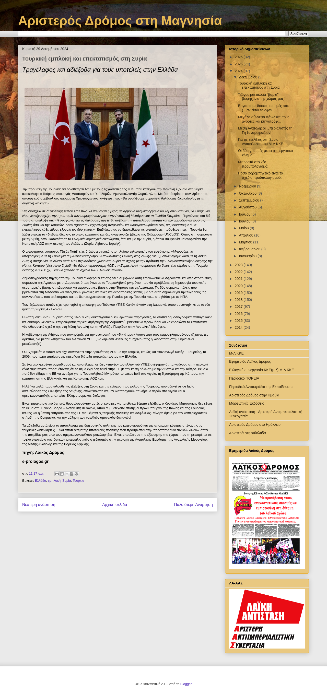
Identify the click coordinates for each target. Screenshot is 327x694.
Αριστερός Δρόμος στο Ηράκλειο (255, 424)
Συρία (67, 481)
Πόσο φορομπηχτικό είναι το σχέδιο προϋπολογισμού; (260, 175)
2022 (239, 272)
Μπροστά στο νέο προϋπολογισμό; (253, 164)
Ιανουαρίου (248, 256)
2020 (239, 286)
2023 (239, 265)
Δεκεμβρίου (248, 77)
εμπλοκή (54, 481)
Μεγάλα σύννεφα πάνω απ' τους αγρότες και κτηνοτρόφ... (263, 119)
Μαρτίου (246, 242)
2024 (239, 71)
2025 (239, 64)
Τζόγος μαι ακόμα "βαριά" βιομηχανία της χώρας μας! (261, 96)
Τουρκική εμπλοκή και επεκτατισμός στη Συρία (259, 85)
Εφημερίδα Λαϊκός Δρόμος (250, 361)
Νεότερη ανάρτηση (38, 504)
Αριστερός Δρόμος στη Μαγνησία (120, 21)
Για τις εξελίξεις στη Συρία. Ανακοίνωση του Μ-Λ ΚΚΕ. (261, 141)
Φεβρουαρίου (250, 249)
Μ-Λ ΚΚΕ (236, 353)
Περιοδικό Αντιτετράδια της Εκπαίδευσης (261, 387)
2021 (239, 279)
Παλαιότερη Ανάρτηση (193, 504)
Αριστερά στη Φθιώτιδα (247, 433)
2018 (239, 300)
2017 (239, 306)
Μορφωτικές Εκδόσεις (246, 403)
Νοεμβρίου (248, 186)
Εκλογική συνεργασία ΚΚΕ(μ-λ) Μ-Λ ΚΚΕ (261, 370)
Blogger (186, 684)
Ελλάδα (40, 481)
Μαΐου (244, 228)
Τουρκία (78, 481)
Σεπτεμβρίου (249, 200)
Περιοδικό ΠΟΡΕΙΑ (244, 378)
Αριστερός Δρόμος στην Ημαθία (254, 395)
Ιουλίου (245, 214)
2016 (239, 314)
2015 (239, 321)
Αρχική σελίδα (114, 504)
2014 (239, 327)
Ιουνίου (245, 221)
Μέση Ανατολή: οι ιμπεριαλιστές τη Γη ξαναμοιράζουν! (265, 130)
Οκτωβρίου (248, 193)
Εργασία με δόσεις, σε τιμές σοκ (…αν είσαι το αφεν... (263, 108)
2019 (239, 293)
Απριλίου (246, 235)
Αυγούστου (248, 207)
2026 (239, 57)
